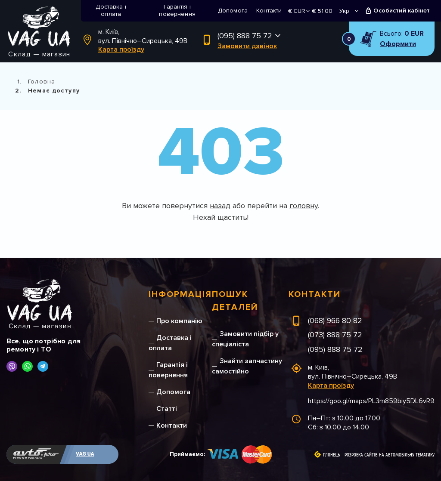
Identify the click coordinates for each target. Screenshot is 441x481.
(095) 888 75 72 (244, 35)
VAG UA (85, 454)
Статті (166, 408)
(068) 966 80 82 (335, 320)
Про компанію (179, 321)
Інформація (180, 294)
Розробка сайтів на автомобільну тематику (390, 455)
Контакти (269, 10)
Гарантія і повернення (177, 10)
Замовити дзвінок (247, 46)
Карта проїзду (121, 49)
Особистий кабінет (401, 10)
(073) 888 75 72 (335, 334)
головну (303, 205)
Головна (41, 81)
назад (220, 205)
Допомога (233, 10)
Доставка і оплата (111, 10)
